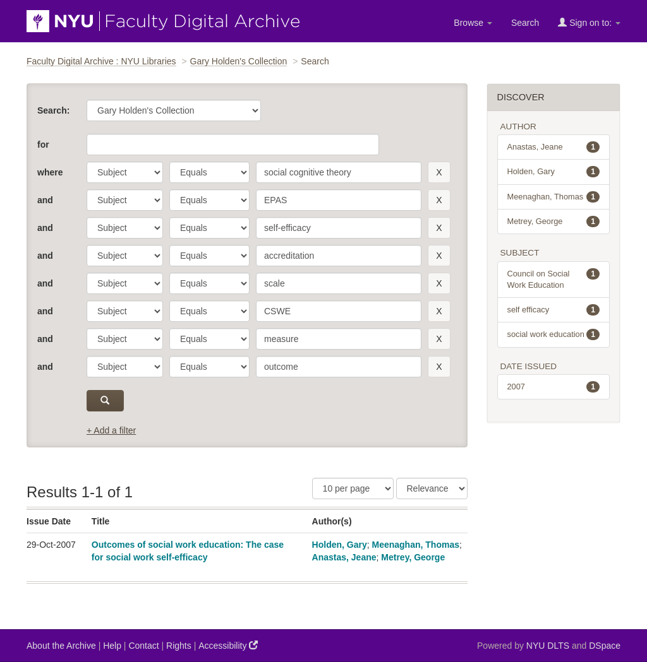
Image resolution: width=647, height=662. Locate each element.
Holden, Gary (339, 545)
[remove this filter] (439, 172)
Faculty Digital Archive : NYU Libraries (101, 61)
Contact (143, 646)
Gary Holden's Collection (238, 61)
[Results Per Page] (353, 488)
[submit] (105, 400)
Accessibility (228, 645)
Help (112, 646)
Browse (473, 23)
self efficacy (553, 310)
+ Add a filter (111, 430)
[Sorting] (432, 488)
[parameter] (125, 172)
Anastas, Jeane (344, 557)
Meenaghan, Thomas (415, 545)
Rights (178, 646)
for (43, 144)
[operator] (209, 172)
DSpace (604, 646)
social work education (553, 334)
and (45, 200)
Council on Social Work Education (553, 279)
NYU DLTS (547, 646)
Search (525, 23)
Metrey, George (413, 557)
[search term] (338, 172)
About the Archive (61, 646)
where (50, 172)
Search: (53, 110)
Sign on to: (589, 22)
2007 (553, 387)
